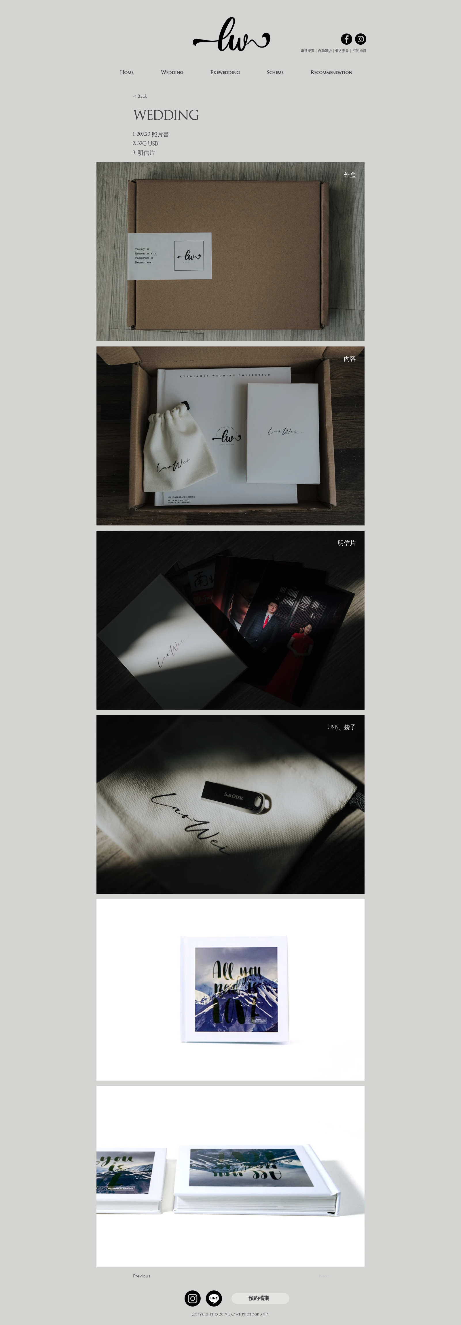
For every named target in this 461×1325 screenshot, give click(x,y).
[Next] (314, 1276)
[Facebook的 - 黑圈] (346, 39)
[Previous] (152, 1276)
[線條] (214, 1298)
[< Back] (152, 96)
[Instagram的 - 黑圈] (360, 39)
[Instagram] (193, 1298)
